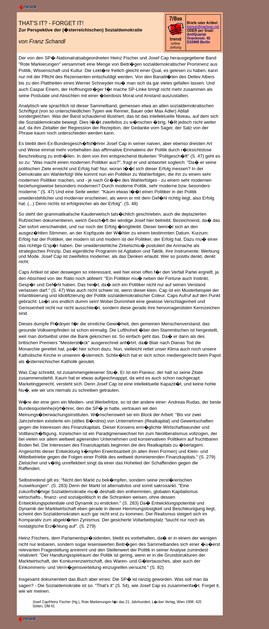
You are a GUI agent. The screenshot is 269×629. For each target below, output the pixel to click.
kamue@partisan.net (203, 27)
